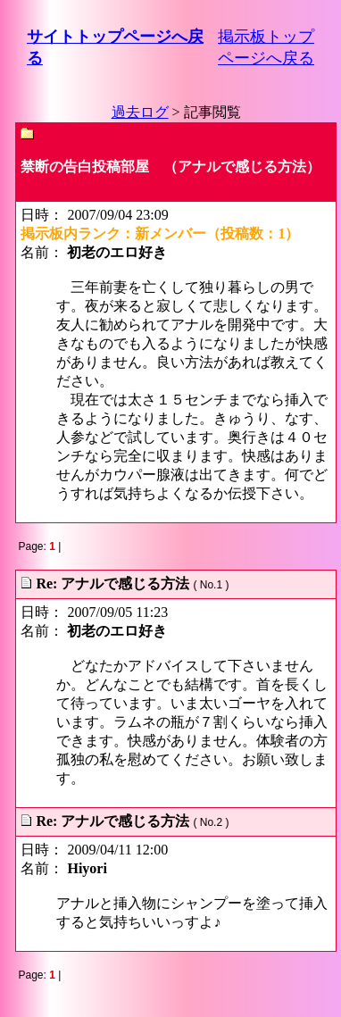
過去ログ (140, 112)
